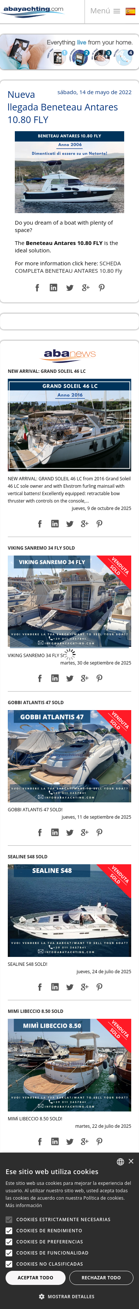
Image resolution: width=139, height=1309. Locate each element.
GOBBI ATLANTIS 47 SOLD (36, 702)
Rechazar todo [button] (101, 1278)
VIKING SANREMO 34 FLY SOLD (41, 548)
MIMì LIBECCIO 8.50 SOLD (35, 1011)
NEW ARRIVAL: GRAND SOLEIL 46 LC (47, 371)
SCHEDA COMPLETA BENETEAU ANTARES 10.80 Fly (68, 266)
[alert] (69, 1231)
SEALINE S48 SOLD (27, 857)
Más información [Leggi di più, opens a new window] (24, 1205)
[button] (69, 1296)
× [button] (130, 1161)
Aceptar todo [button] (35, 1278)
